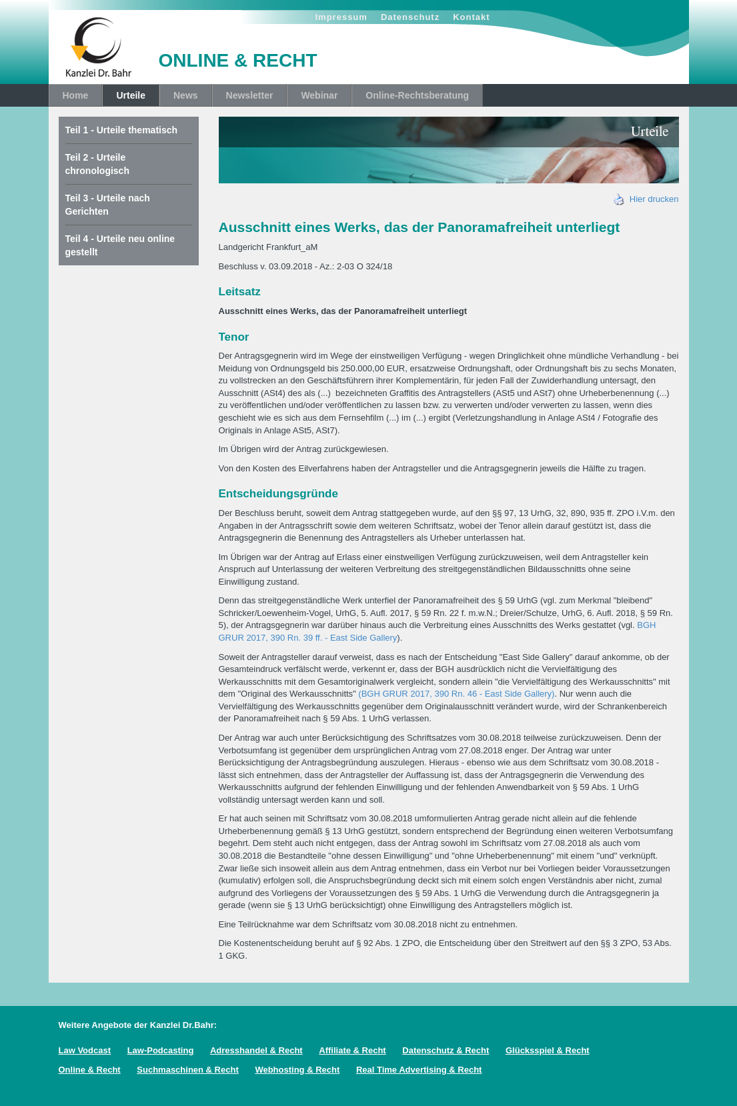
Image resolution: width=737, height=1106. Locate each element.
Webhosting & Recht (297, 1070)
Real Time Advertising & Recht (419, 1070)
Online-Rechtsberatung (417, 95)
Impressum (341, 17)
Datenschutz (410, 17)
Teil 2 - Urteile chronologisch (97, 164)
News (185, 95)
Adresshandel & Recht (256, 1050)
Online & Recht (90, 1070)
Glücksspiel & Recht (548, 1050)
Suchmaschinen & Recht (187, 1070)
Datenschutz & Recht (445, 1050)
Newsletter (249, 95)
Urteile (130, 95)
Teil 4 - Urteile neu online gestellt (120, 245)
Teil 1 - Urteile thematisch (121, 130)
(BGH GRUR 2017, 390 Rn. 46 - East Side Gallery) (455, 694)
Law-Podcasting (160, 1050)
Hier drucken (646, 199)
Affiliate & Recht (352, 1050)
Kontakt (471, 17)
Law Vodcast (85, 1050)
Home (76, 95)
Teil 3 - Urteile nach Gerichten (107, 205)
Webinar (319, 95)
